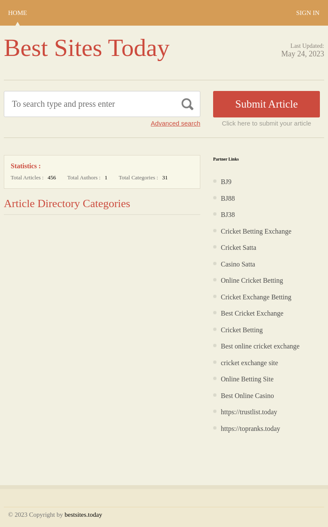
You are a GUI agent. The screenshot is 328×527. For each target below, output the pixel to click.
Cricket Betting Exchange (256, 231)
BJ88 (228, 198)
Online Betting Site (247, 379)
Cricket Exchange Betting (256, 297)
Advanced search (175, 123)
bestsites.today (83, 514)
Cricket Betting (242, 330)
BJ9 (226, 181)
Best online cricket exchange (260, 346)
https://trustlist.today (249, 412)
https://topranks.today (250, 428)
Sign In (307, 12)
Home (17, 12)
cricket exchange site (249, 362)
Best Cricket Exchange (252, 313)
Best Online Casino (247, 395)
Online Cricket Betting (252, 280)
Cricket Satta (238, 247)
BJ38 (228, 214)
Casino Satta (238, 264)
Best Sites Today (87, 47)
